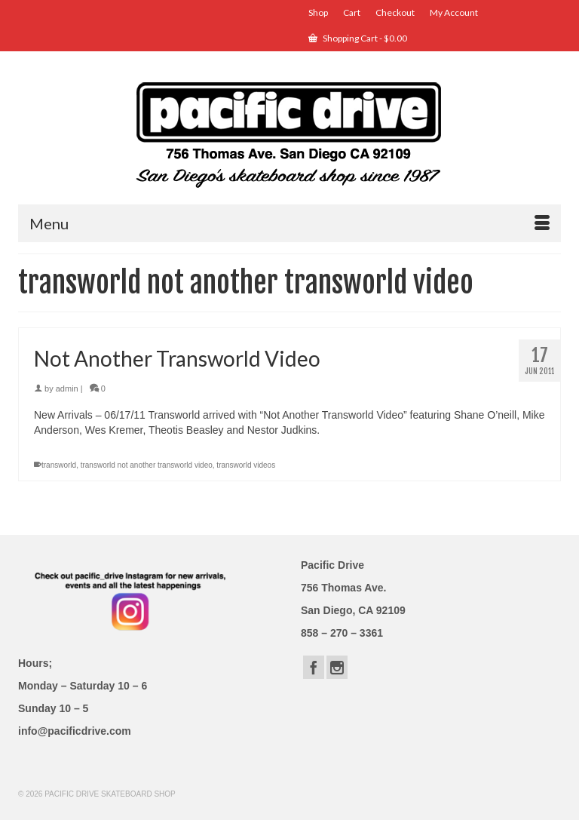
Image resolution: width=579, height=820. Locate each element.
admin (67, 388)
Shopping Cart (357, 38)
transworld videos (245, 465)
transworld (58, 465)
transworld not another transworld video (147, 465)
